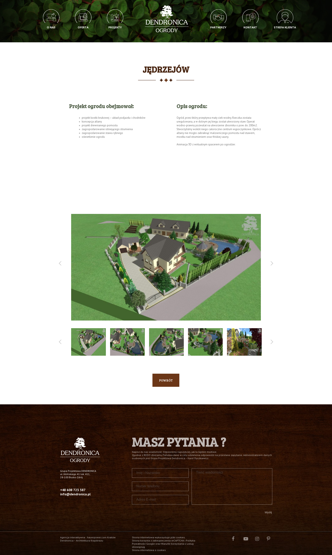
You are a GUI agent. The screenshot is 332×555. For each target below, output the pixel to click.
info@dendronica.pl (75, 494)
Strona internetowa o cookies (149, 550)
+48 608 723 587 (73, 490)
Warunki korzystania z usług (177, 543)
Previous (61, 263)
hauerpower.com (97, 537)
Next (271, 263)
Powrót (166, 380)
